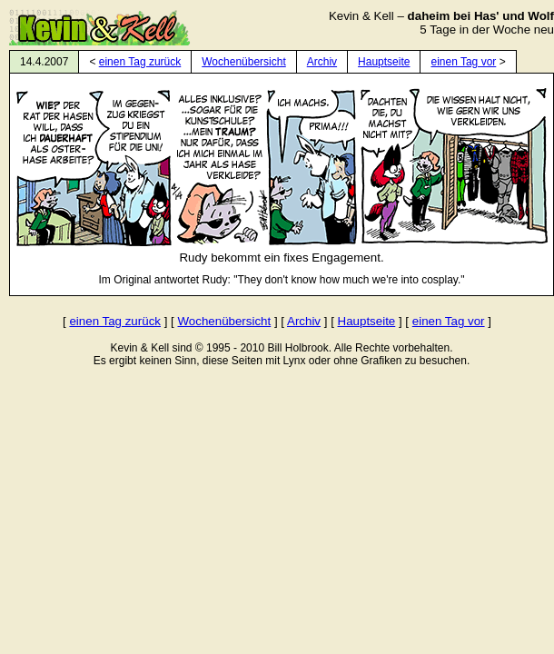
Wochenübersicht (244, 61)
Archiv (322, 61)
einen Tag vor (463, 61)
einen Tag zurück (140, 61)
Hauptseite (384, 61)
